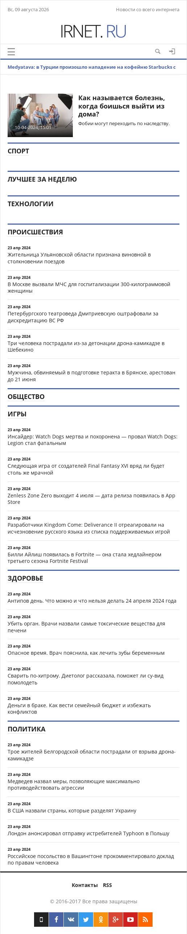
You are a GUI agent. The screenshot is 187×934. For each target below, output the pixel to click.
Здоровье (25, 578)
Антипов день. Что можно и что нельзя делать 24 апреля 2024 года (92, 600)
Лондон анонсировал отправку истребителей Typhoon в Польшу (88, 833)
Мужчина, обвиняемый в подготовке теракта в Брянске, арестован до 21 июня (91, 376)
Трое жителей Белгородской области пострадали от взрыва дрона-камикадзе (92, 755)
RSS (107, 885)
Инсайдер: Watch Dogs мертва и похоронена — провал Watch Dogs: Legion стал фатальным (93, 440)
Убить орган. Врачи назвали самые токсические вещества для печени (86, 627)
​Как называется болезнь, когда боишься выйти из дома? (121, 105)
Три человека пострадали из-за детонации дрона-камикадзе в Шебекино (86, 346)
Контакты (85, 885)
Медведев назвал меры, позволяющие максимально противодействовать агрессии (74, 784)
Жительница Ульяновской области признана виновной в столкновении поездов (79, 258)
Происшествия (35, 232)
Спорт (18, 151)
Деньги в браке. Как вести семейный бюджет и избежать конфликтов (79, 709)
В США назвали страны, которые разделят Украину (72, 810)
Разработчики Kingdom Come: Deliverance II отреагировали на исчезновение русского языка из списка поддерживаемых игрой (89, 528)
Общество (26, 396)
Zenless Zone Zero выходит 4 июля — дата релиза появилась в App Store (91, 499)
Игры (17, 413)
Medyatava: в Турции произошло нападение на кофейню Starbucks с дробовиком (92, 74)
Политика (26, 729)
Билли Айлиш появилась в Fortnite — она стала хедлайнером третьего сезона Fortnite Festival (84, 558)
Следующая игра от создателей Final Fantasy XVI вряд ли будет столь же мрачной (86, 469)
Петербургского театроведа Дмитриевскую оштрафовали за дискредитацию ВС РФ (83, 317)
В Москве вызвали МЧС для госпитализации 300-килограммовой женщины (89, 287)
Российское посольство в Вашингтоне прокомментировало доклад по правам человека (91, 859)
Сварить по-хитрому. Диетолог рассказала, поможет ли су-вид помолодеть (85, 679)
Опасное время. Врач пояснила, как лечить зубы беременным (86, 652)
